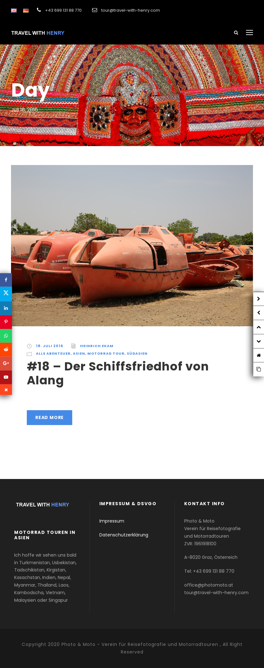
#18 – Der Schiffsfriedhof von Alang (118, 373)
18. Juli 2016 (49, 345)
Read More (49, 417)
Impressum (111, 521)
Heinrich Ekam (97, 345)
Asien (79, 353)
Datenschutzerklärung (123, 535)
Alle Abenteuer (53, 353)
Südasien (137, 353)
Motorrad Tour (106, 353)
